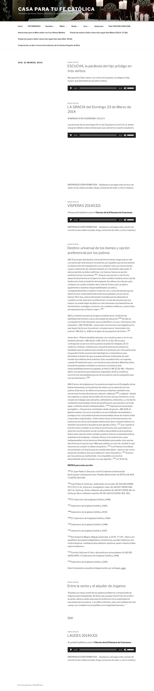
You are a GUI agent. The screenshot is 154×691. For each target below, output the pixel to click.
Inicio (20, 26)
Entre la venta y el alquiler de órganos (96, 586)
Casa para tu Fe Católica (56, 9)
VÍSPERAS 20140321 (84, 206)
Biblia (63, 26)
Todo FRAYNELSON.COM (119, 26)
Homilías (50, 26)
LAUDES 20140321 (82, 635)
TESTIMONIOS (34, 26)
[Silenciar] (125, 88)
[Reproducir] (71, 88)
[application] (102, 88)
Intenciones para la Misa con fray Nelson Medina (41, 32)
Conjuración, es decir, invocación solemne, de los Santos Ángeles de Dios (49, 45)
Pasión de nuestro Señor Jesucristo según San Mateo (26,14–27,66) (99, 32)
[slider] (98, 88)
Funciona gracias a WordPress (30, 685)
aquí (123, 568)
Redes (75, 26)
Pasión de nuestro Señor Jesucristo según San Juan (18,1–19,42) (45, 39)
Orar (87, 26)
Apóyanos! (98, 26)
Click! (70, 617)
